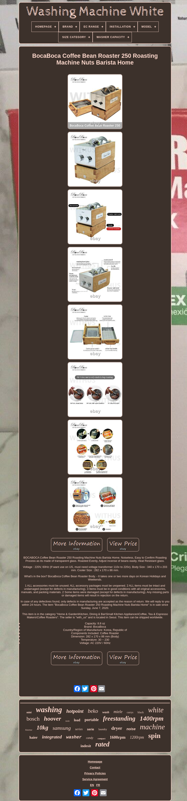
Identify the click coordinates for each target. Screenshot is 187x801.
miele (118, 711)
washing (49, 709)
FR (98, 785)
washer (74, 737)
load (77, 720)
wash (105, 712)
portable (92, 720)
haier (33, 737)
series (79, 729)
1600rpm (118, 737)
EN (92, 785)
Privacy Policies (95, 773)
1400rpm (152, 718)
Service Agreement (95, 779)
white (156, 710)
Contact (95, 767)
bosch (33, 719)
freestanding (119, 718)
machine (152, 727)
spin (154, 736)
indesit (86, 746)
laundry (102, 729)
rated (102, 744)
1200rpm (137, 737)
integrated (52, 737)
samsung (62, 728)
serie (90, 729)
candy (89, 738)
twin (67, 721)
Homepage (95, 761)
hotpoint (75, 711)
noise (131, 729)
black (141, 712)
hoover (52, 718)
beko (93, 711)
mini (29, 712)
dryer (116, 728)
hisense (28, 729)
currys (130, 712)
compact (101, 738)
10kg (42, 727)
